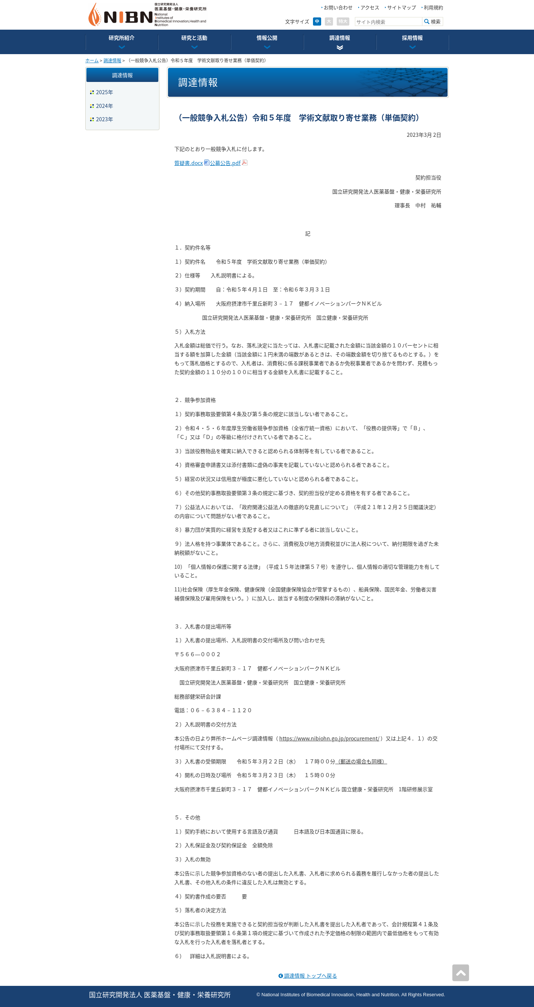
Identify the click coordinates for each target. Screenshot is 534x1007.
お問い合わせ (338, 7)
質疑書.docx (188, 162)
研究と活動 (194, 37)
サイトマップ (401, 7)
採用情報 (412, 37)
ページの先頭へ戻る (460, 972)
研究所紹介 (122, 37)
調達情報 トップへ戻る (307, 975)
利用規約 (433, 7)
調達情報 (339, 37)
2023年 (104, 119)
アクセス (369, 7)
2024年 (104, 105)
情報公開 (267, 37)
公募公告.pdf (225, 162)
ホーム (92, 60)
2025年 (104, 92)
